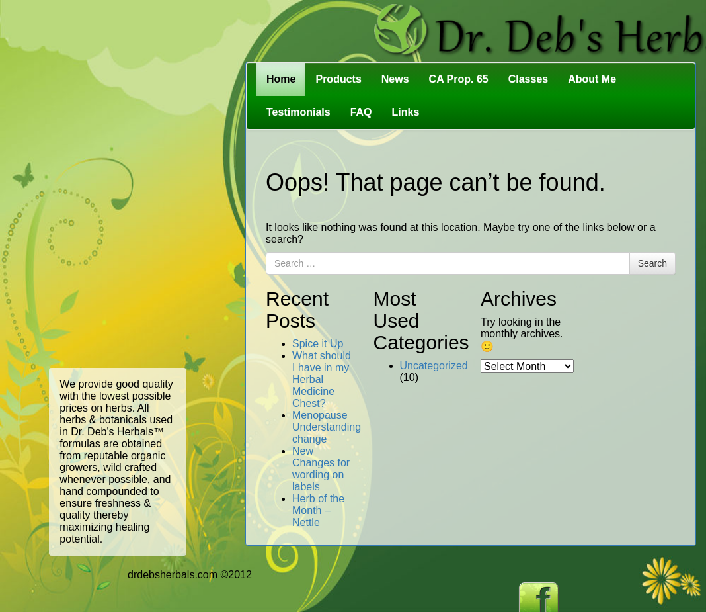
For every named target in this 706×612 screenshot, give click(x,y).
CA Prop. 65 (459, 79)
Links (406, 112)
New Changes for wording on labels (321, 468)
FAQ (361, 112)
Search (652, 263)
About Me (592, 79)
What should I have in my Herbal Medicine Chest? (321, 379)
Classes (528, 79)
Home (280, 79)
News (395, 79)
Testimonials (298, 112)
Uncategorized (434, 365)
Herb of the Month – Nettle (318, 510)
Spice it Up (317, 343)
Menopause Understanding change (326, 427)
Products (338, 79)
